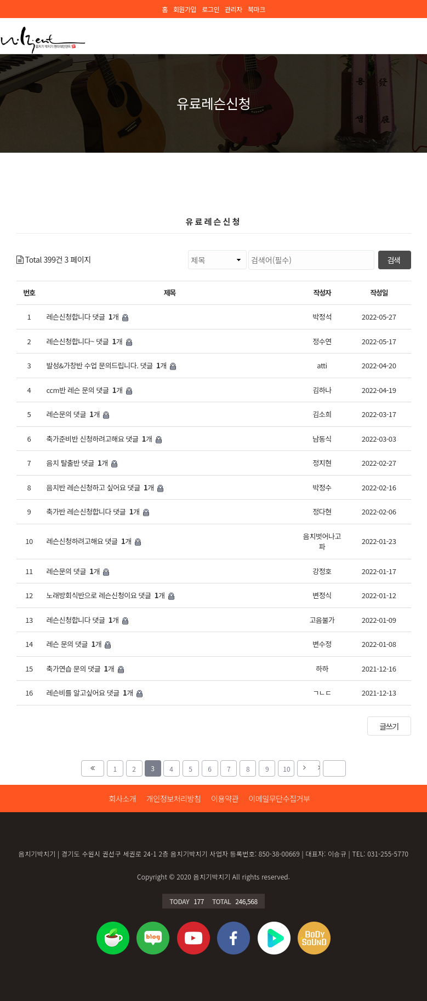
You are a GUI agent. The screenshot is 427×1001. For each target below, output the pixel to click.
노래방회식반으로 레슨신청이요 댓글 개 (110, 595)
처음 (92, 768)
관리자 (233, 9)
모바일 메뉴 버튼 (411, 34)
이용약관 (224, 798)
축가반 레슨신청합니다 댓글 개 (97, 511)
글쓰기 (388, 726)
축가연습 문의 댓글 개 (84, 668)
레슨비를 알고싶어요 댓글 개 (94, 692)
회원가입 (184, 9)
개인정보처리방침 (173, 798)
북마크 (256, 9)
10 (284, 766)
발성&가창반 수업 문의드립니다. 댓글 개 (111, 365)
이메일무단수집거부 (279, 798)
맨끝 (334, 768)
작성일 (379, 292)
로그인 (210, 9)
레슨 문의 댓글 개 (78, 644)
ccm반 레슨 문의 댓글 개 (89, 390)
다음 (308, 768)
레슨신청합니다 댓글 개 (87, 316)
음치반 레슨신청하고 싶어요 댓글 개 (104, 487)
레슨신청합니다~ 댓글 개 (89, 341)
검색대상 (91, 250)
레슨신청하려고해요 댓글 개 (93, 541)
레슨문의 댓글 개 (77, 414)
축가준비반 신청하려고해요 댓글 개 (103, 438)
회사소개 (122, 798)
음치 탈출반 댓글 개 (81, 463)
